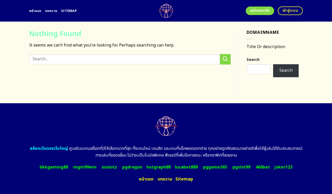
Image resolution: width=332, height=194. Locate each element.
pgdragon (132, 167)
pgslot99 (241, 167)
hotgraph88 (158, 167)
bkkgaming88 (54, 167)
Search (253, 59)
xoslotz (109, 167)
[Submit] (225, 59)
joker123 (283, 167)
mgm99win (84, 167)
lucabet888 (186, 167)
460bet (263, 167)
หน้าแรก (35, 11)
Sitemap (69, 11)
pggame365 (215, 167)
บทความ (51, 11)
